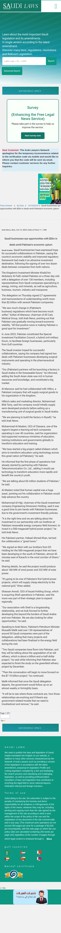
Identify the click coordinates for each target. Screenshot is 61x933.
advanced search (12, 71)
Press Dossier (6, 205)
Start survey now (33, 135)
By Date (20, 205)
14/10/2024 (33, 205)
